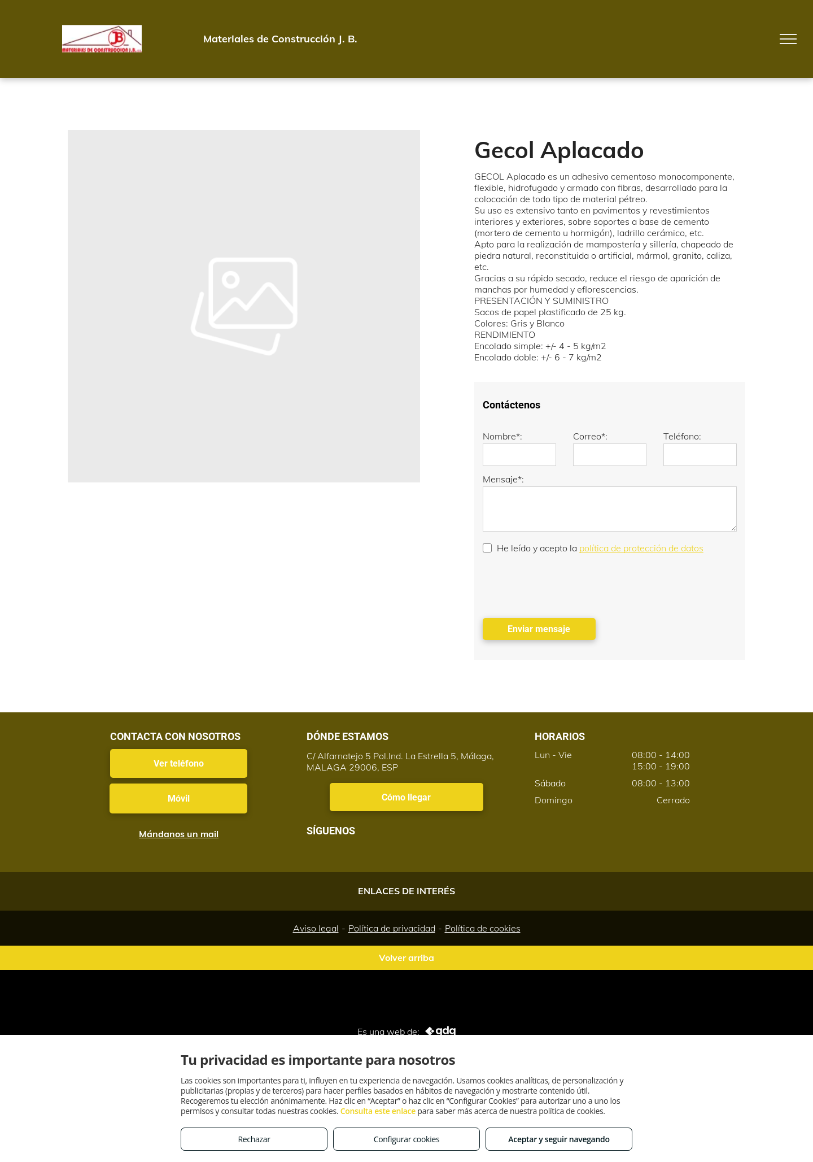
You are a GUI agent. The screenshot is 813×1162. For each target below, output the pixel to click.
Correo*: (590, 436)
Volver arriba (406, 957)
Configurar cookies (407, 1139)
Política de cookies (483, 928)
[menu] (788, 39)
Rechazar (254, 1139)
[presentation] (568, 585)
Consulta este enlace (378, 1111)
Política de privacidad (391, 928)
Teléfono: (682, 436)
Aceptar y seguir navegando (558, 1139)
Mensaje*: (503, 479)
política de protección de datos (641, 548)
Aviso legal (316, 928)
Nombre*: (502, 436)
